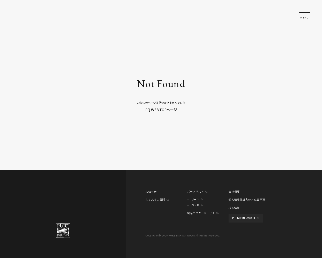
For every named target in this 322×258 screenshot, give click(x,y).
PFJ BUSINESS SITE (244, 218)
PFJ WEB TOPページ (161, 109)
